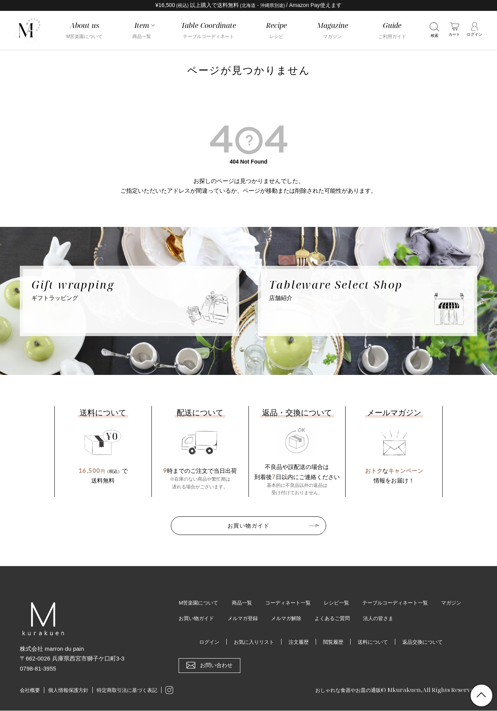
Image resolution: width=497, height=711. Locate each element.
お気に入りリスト (250, 642)
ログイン (203, 642)
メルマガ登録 (281, 618)
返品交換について (427, 642)
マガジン (189, 618)
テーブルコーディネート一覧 (407, 602)
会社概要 (30, 691)
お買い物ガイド (248, 525)
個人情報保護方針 (68, 691)
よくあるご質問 (376, 618)
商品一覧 (245, 602)
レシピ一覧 (345, 602)
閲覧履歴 (333, 642)
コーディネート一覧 (293, 602)
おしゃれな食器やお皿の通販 (343, 690)
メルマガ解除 (327, 618)
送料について (375, 642)
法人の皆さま (424, 618)
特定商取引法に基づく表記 (127, 691)
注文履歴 (297, 642)
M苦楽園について (200, 602)
